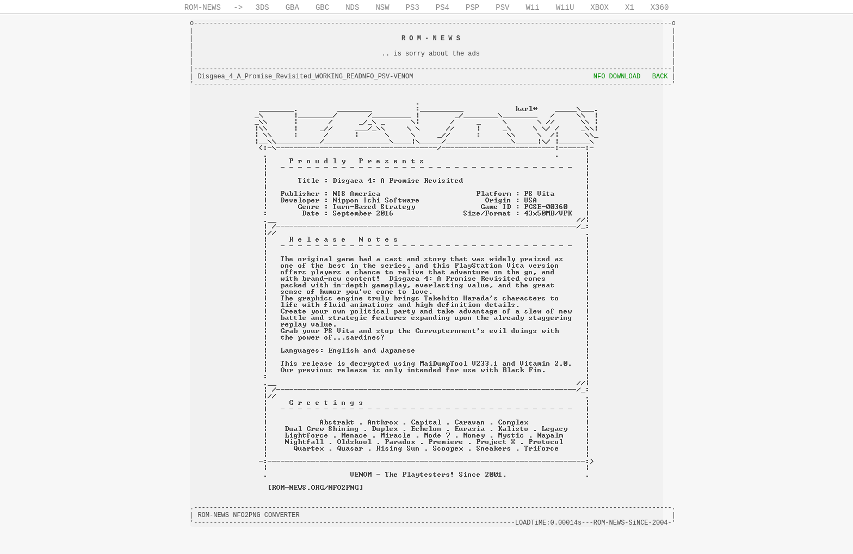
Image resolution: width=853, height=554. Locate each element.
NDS (352, 7)
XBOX (599, 7)
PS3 (412, 7)
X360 (660, 7)
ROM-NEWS (202, 7)
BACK (660, 77)
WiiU (565, 7)
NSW (382, 7)
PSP (472, 7)
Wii (532, 7)
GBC (322, 7)
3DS (262, 7)
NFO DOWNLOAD (617, 77)
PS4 (442, 7)
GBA (292, 7)
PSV (502, 7)
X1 (629, 7)
